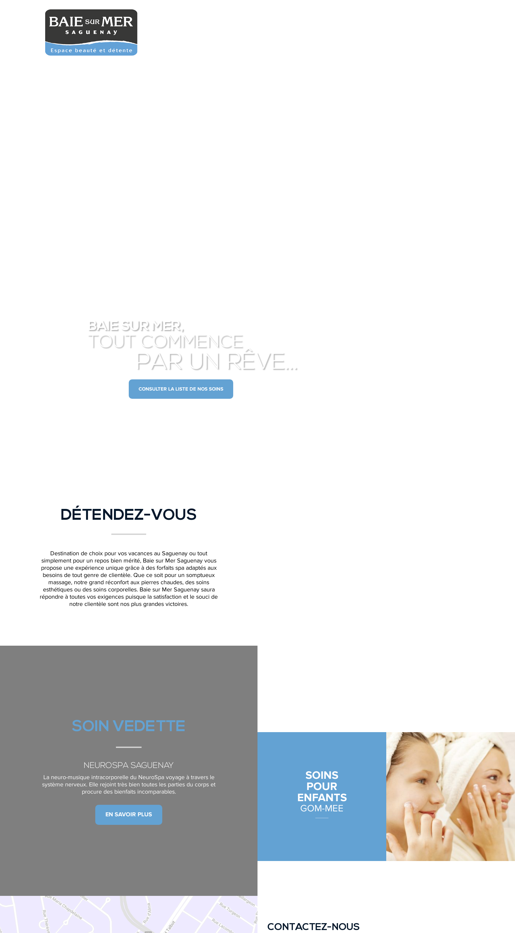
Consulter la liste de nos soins (181, 389)
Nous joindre (376, 19)
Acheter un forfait (441, 19)
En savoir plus (128, 814)
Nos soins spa (320, 19)
